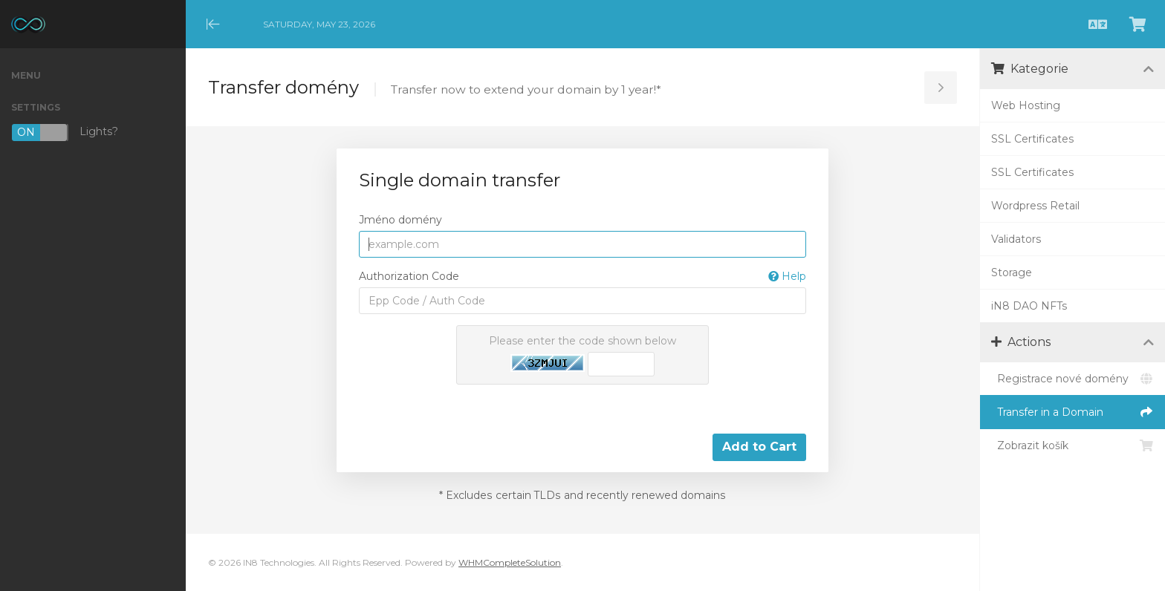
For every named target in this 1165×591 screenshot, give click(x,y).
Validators (1016, 239)
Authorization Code (582, 276)
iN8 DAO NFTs (1029, 306)
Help (787, 276)
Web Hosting (1025, 105)
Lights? (64, 132)
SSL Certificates (1032, 139)
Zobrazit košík (1072, 445)
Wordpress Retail (1035, 205)
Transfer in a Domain (1072, 412)
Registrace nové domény (1072, 379)
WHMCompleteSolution (509, 562)
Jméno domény (400, 219)
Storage (1011, 272)
